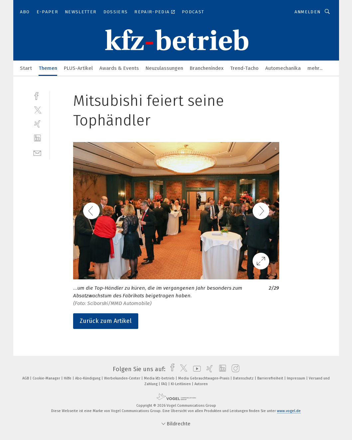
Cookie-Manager (47, 378)
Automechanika (283, 68)
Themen (48, 68)
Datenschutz (244, 378)
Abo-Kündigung (88, 378)
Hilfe (68, 378)
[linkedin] (37, 138)
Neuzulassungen (164, 68)
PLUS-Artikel (78, 68)
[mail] (37, 152)
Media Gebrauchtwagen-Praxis (204, 378)
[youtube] (195, 369)
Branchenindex (206, 68)
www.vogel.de (289, 411)
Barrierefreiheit (270, 378)
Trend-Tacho (244, 68)
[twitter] (37, 109)
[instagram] (233, 369)
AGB (26, 378)
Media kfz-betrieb (160, 378)
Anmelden (307, 12)
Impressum (296, 378)
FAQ (164, 384)
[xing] (37, 124)
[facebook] (37, 95)
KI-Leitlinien (181, 384)
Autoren (201, 384)
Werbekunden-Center (122, 378)
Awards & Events (119, 68)
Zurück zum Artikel (106, 321)
